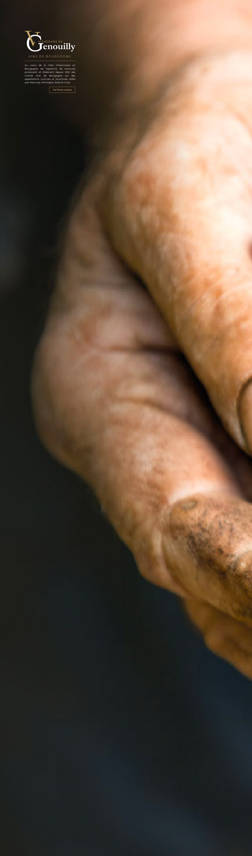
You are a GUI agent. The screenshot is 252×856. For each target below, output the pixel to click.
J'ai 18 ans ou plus (62, 90)
